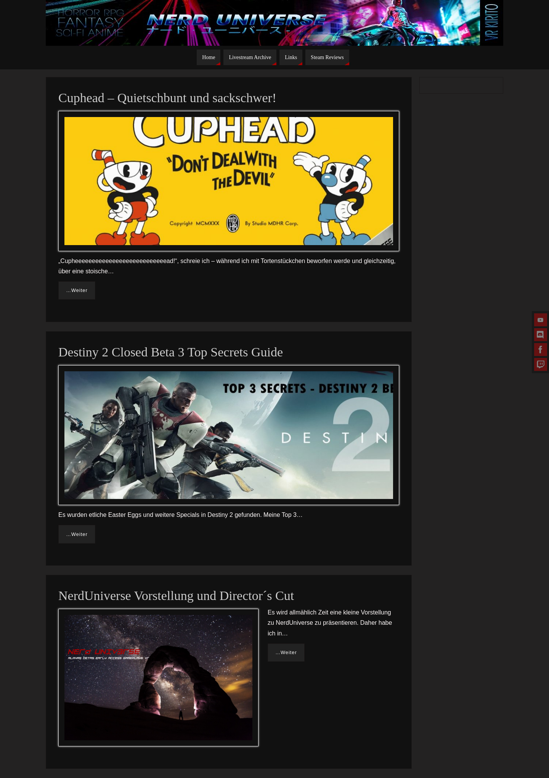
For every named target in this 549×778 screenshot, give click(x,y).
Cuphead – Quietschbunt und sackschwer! (167, 98)
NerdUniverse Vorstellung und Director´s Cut (176, 596)
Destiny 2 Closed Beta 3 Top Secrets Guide (170, 352)
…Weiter (77, 290)
